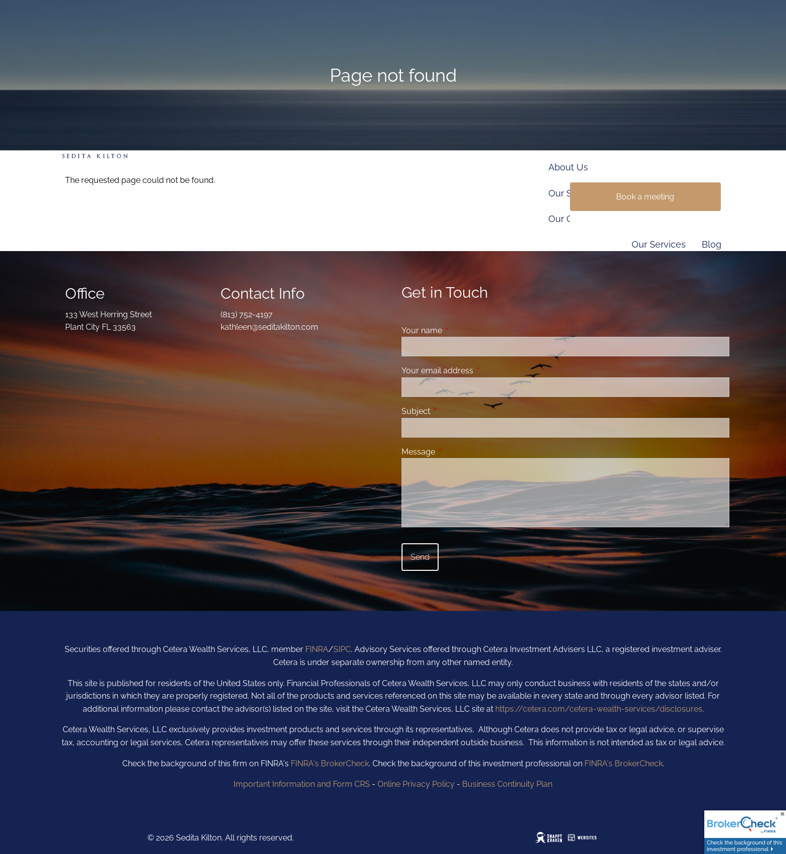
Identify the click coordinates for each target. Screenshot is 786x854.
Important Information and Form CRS (302, 784)
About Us (568, 167)
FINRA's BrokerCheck (330, 763)
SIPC (342, 649)
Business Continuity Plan (507, 784)
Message (457, 452)
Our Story (568, 193)
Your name (460, 330)
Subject (454, 411)
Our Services (659, 244)
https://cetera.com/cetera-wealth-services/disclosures (598, 709)
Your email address (476, 370)
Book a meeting (645, 196)
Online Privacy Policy (416, 784)
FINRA (316, 649)
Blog (711, 244)
